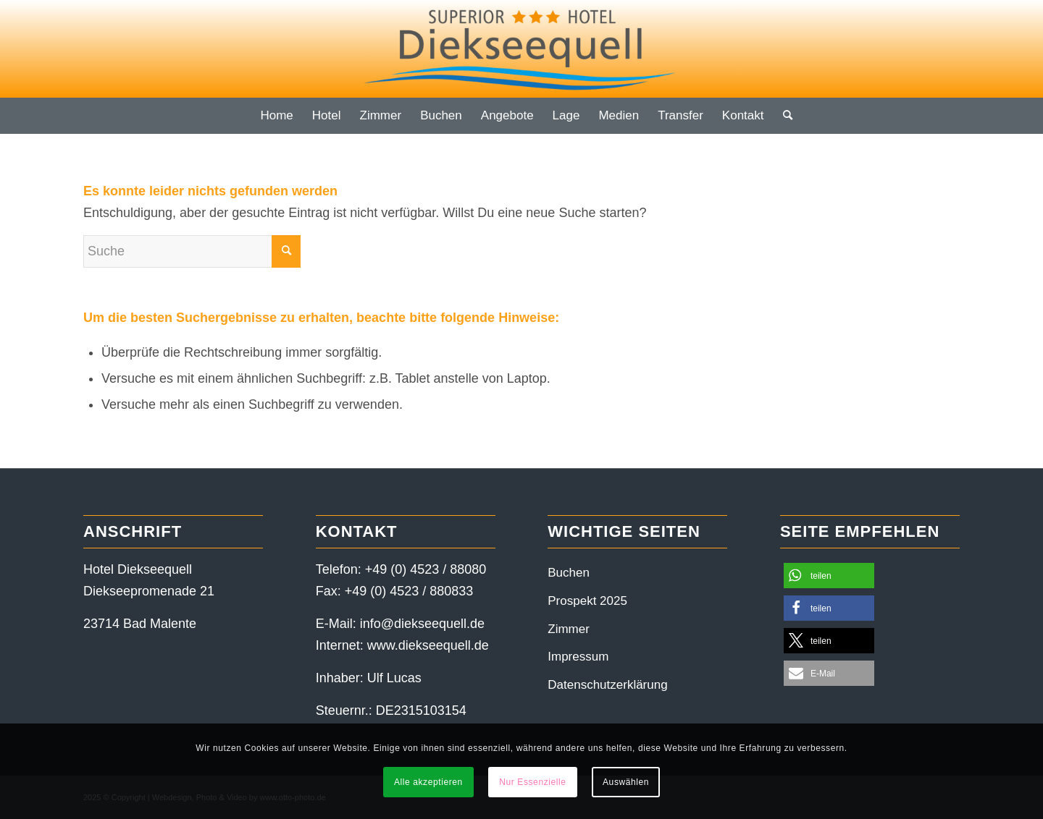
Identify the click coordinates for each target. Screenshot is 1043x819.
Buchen (569, 573)
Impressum (578, 656)
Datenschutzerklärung (607, 685)
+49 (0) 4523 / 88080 (426, 569)
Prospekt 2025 (587, 601)
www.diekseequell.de (428, 645)
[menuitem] (276, 116)
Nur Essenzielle (532, 782)
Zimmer (569, 629)
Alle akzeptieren (428, 782)
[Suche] (783, 116)
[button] (829, 575)
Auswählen (626, 782)
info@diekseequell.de (422, 623)
